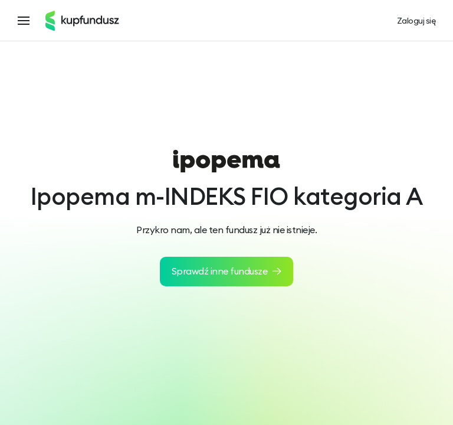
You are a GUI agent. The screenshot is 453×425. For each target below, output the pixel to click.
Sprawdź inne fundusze (227, 271)
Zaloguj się (416, 21)
